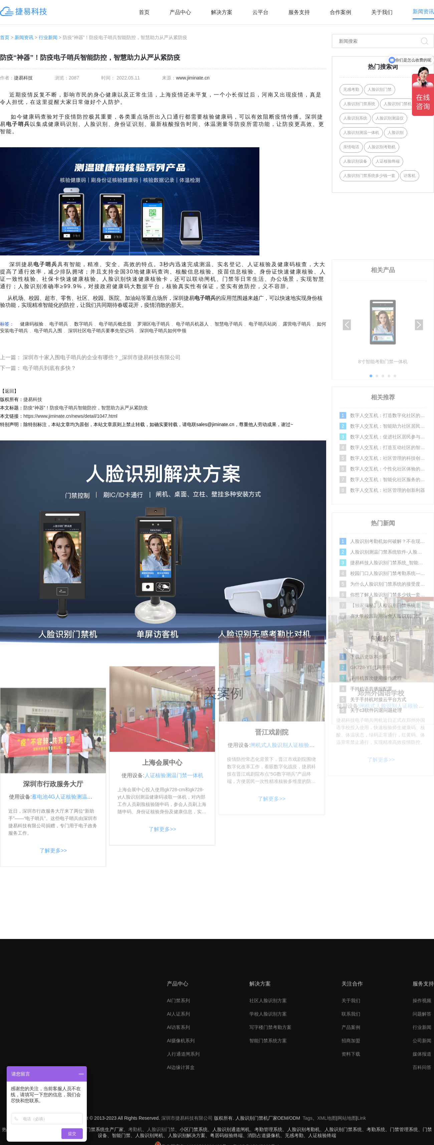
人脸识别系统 (355, 118)
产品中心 (180, 12)
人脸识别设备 (355, 161)
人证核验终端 (388, 161)
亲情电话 (351, 147)
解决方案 (221, 12)
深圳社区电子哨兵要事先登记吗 (101, 330)
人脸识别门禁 (380, 89)
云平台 (260, 12)
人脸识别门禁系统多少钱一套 (369, 175)
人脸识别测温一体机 (361, 132)
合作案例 (340, 12)
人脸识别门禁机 (398, 104)
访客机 (410, 175)
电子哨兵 (18, 124)
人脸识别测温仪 (390, 118)
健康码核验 (31, 324)
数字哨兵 (83, 324)
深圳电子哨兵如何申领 (163, 330)
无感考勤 (351, 89)
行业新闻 (48, 37)
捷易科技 (23, 77)
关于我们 (382, 12)
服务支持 (299, 12)
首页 (144, 12)
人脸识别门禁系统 (359, 104)
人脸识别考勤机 (382, 147)
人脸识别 (396, 132)
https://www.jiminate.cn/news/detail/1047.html (70, 416)
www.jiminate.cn (192, 77)
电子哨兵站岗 (263, 324)
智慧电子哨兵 (229, 324)
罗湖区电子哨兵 (153, 324)
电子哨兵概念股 (115, 324)
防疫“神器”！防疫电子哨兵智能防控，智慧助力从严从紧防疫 (85, 407)
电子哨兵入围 (48, 330)
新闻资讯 (423, 11)
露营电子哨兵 (297, 324)
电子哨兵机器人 (192, 324)
